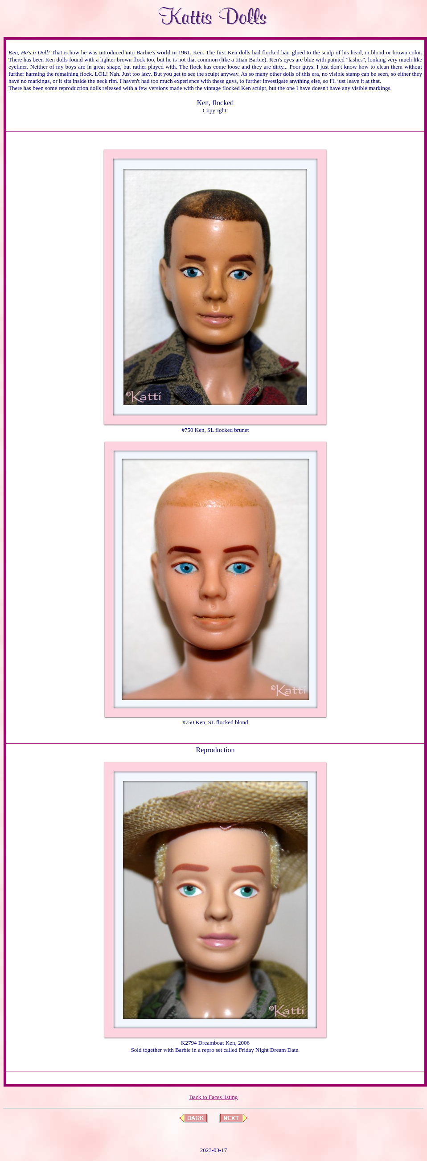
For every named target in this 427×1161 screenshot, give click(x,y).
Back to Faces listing (213, 1097)
